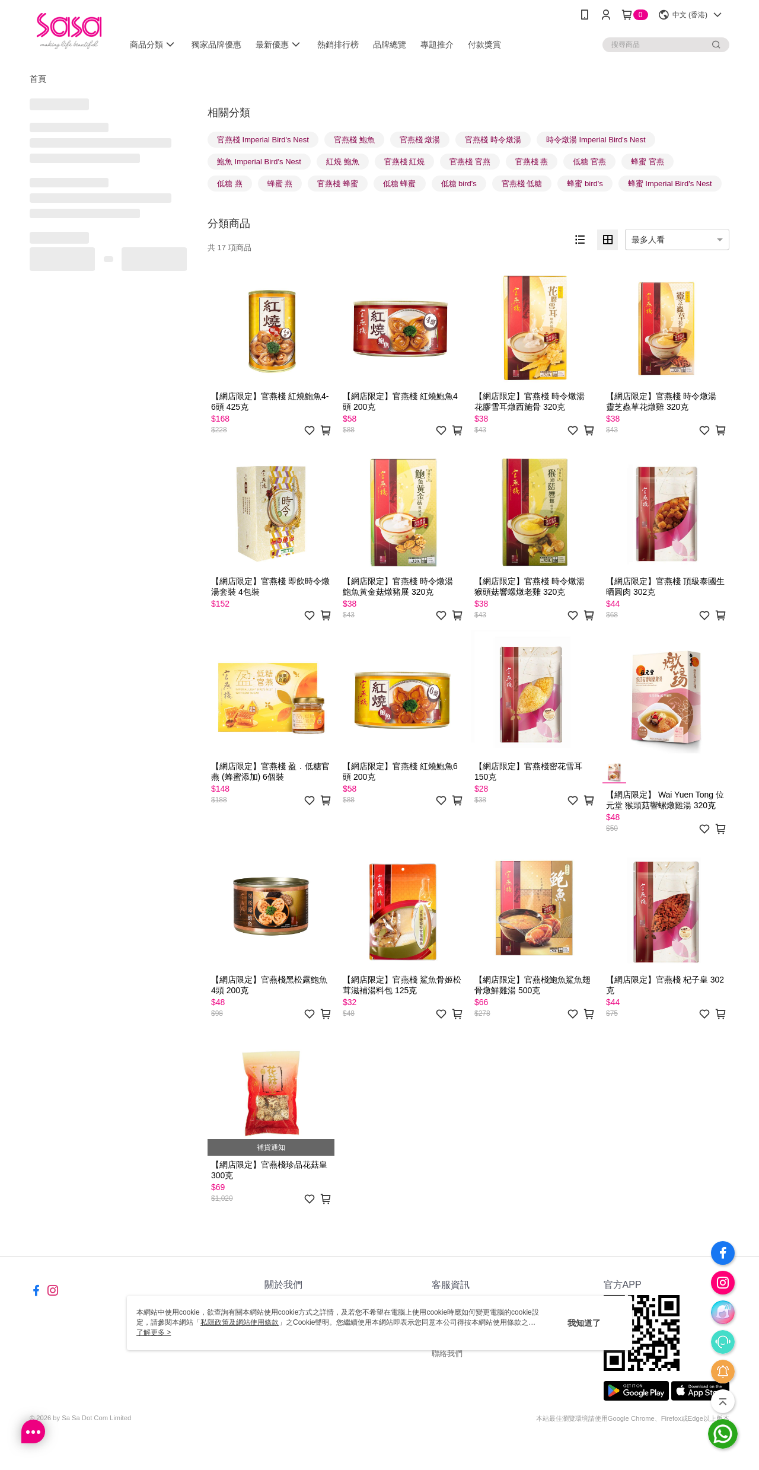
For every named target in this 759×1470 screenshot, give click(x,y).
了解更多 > (153, 1332)
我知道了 (584, 1323)
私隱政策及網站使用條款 (239, 1322)
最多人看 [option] (648, 239)
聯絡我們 (447, 1353)
